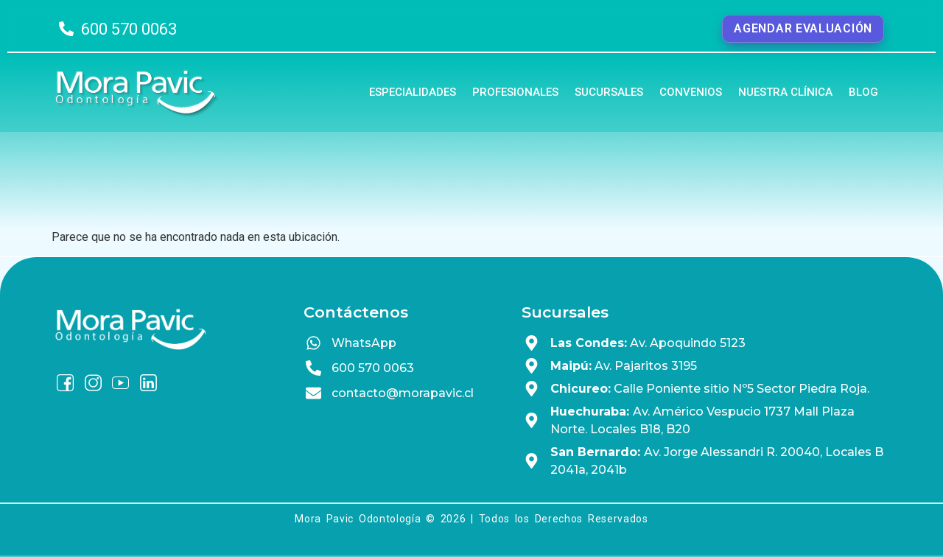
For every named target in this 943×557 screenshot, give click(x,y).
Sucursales (609, 92)
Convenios (690, 92)
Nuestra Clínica (785, 92)
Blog (863, 92)
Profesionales (515, 92)
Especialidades (412, 92)
